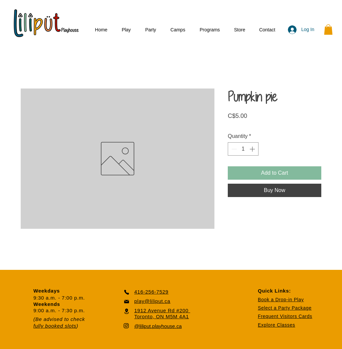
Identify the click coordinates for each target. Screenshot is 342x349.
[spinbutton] (243, 149)
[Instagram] (126, 325)
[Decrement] (233, 149)
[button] (126, 30)
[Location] (126, 311)
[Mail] (126, 301)
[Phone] (126, 292)
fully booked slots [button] (54, 326)
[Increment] (253, 149)
